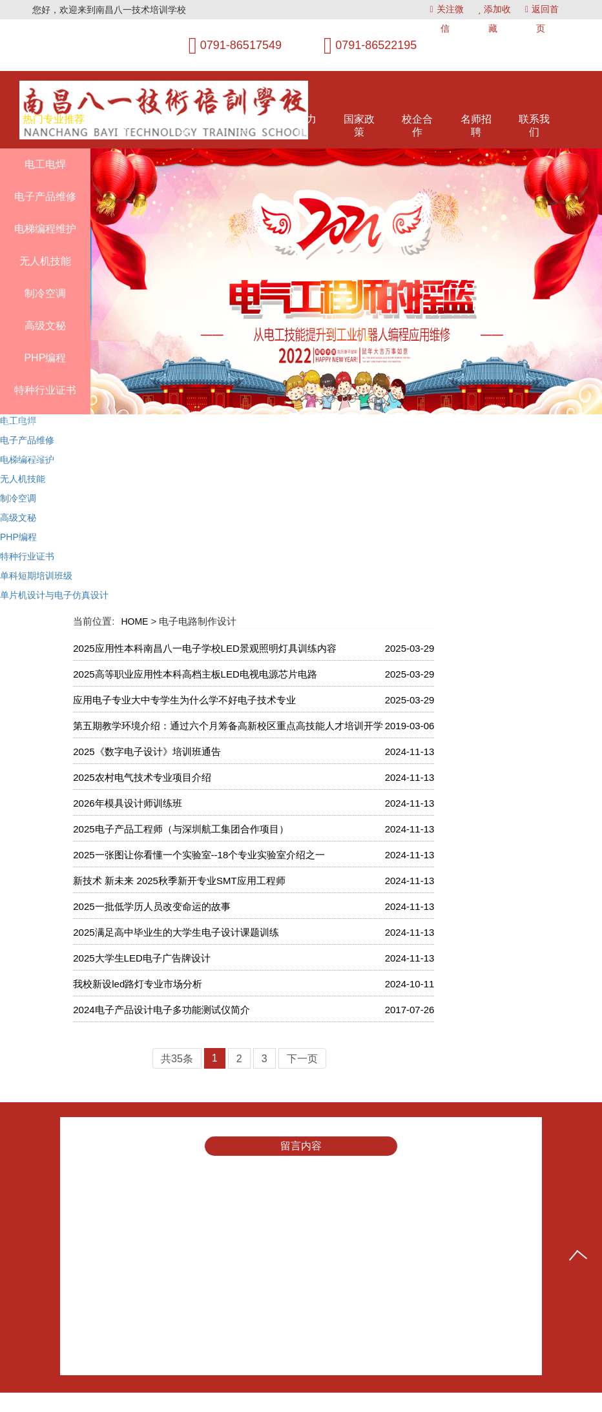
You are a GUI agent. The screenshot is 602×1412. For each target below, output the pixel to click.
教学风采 (184, 125)
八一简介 (125, 125)
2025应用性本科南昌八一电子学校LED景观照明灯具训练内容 (205, 648)
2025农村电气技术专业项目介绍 (142, 777)
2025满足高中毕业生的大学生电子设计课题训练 (175, 932)
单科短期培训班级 (36, 575)
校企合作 (417, 125)
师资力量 (301, 125)
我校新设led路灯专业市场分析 (137, 983)
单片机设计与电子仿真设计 (54, 595)
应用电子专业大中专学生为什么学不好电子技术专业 (184, 699)
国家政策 (359, 125)
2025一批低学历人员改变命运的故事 (151, 906)
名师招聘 (476, 125)
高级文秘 (18, 517)
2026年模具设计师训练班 (127, 803)
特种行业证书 (27, 556)
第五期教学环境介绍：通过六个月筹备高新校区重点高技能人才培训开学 (228, 725)
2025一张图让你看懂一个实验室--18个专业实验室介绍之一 (199, 854)
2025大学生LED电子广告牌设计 (142, 958)
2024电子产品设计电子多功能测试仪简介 (161, 1009)
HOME (134, 621)
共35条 (177, 1058)
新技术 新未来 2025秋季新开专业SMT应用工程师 (179, 880)
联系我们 (534, 125)
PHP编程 (18, 537)
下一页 (302, 1058)
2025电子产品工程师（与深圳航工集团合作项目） (180, 828)
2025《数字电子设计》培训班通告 (146, 751)
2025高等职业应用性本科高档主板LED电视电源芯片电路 (195, 674)
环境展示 (242, 125)
